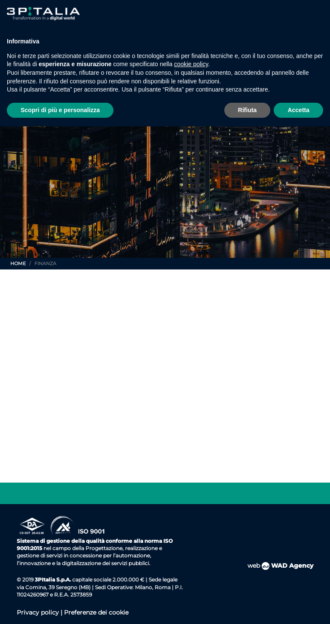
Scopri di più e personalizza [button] (60, 110)
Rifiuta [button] (247, 110)
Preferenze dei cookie (96, 612)
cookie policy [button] (191, 64)
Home (18, 263)
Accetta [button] (298, 110)
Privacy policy (39, 612)
